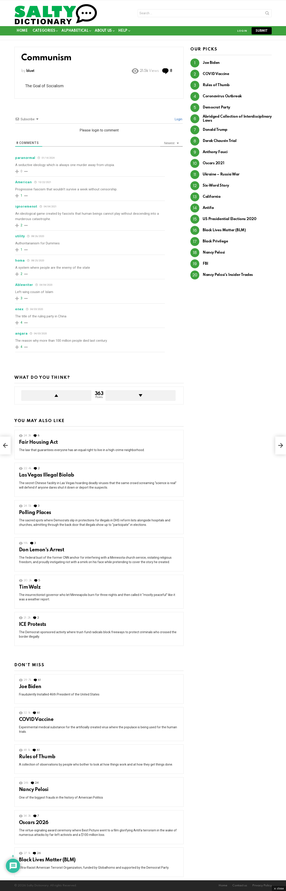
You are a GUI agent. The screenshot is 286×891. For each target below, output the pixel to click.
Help (122, 31)
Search (267, 14)
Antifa (208, 208)
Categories (44, 31)
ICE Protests (32, 624)
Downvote (140, 395)
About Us (103, 31)
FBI (205, 264)
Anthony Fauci (215, 152)
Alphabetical (74, 31)
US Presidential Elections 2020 (230, 219)
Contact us (239, 885)
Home (22, 31)
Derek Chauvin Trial (219, 141)
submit (262, 30)
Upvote (56, 395)
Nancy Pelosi (33, 789)
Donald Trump (215, 130)
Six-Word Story (216, 185)
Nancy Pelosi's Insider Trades (228, 275)
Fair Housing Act (38, 442)
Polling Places (35, 512)
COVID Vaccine (36, 719)
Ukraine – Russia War (221, 174)
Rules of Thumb (37, 756)
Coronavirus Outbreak (222, 96)
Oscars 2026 (33, 822)
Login (178, 119)
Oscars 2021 (213, 163)
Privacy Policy (262, 885)
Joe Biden (30, 686)
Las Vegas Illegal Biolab (46, 475)
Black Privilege (215, 241)
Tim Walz (29, 587)
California (212, 197)
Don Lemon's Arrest (41, 550)
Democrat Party (216, 107)
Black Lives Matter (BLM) (47, 860)
